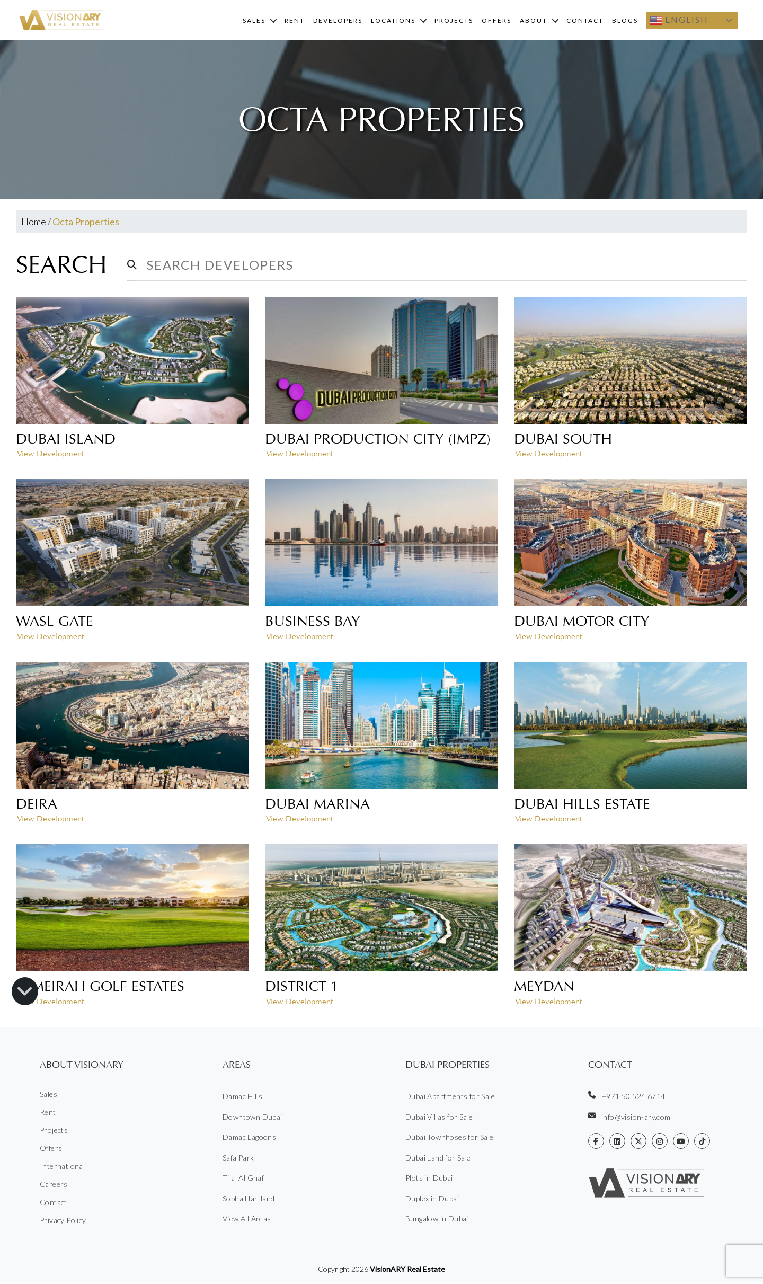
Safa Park (238, 1159)
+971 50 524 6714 (626, 1097)
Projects (453, 21)
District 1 (302, 987)
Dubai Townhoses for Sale (449, 1138)
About (533, 21)
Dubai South (563, 440)
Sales (254, 21)
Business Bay (312, 622)
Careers (54, 1185)
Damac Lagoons (249, 1138)
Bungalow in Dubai (436, 1220)
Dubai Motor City (582, 622)
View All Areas (247, 1220)
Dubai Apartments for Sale (450, 1097)
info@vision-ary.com (629, 1118)
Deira (36, 805)
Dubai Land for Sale (438, 1159)
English (679, 21)
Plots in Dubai (429, 1179)
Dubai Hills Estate (582, 805)
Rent (295, 21)
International (62, 1167)
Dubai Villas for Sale (439, 1118)
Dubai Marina (317, 805)
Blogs (625, 21)
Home (33, 223)
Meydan (544, 987)
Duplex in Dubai (432, 1200)
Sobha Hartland (249, 1200)
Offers (496, 21)
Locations (393, 21)
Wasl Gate (54, 622)
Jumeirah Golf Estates (100, 987)
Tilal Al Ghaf (243, 1179)
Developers (337, 21)
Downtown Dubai (252, 1118)
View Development (50, 455)
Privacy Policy (63, 1221)
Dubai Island (66, 440)
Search (65, 266)
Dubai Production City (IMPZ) (378, 440)
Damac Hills (242, 1097)
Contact (585, 21)
